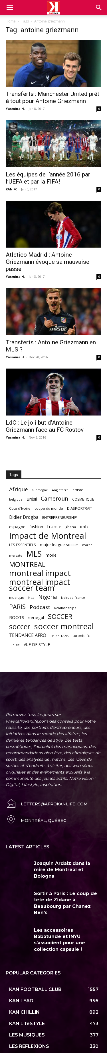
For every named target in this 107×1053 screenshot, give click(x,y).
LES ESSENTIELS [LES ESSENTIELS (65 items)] (22, 544)
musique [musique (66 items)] (16, 597)
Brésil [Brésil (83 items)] (32, 499)
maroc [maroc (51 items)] (87, 545)
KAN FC (11, 189)
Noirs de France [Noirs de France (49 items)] (73, 598)
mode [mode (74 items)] (51, 555)
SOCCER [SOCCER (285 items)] (60, 617)
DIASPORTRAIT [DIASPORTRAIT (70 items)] (79, 508)
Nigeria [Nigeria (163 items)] (47, 597)
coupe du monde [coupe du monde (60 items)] (49, 508)
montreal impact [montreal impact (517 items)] (40, 573)
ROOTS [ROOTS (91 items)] (16, 617)
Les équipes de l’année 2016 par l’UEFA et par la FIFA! (48, 178)
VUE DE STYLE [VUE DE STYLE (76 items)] (37, 644)
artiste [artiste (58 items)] (77, 490)
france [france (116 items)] (54, 526)
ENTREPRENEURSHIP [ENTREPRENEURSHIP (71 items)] (59, 517)
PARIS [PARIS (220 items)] (17, 607)
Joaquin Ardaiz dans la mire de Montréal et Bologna (62, 870)
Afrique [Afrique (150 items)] (18, 489)
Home (11, 21)
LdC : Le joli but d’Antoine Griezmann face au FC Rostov (45, 426)
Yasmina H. (15, 108)
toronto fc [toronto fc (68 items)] (81, 635)
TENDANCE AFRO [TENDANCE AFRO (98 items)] (27, 635)
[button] (99, 7)
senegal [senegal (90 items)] (36, 617)
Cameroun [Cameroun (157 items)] (54, 499)
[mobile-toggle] (10, 7)
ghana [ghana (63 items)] (70, 527)
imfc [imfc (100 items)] (84, 527)
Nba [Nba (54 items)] (31, 597)
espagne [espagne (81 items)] (17, 526)
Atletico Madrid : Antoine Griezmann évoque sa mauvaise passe (47, 261)
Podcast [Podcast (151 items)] (40, 607)
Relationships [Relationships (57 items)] (65, 608)
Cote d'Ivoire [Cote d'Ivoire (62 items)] (20, 508)
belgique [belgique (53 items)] (16, 499)
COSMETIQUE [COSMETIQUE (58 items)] (83, 499)
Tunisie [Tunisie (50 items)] (14, 645)
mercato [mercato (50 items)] (15, 555)
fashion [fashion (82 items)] (36, 526)
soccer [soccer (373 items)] (19, 627)
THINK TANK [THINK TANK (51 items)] (59, 636)
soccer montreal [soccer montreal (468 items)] (64, 626)
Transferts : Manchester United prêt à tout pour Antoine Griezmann (52, 97)
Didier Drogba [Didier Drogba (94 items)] (23, 517)
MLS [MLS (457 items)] (34, 554)
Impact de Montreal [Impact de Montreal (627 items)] (47, 536)
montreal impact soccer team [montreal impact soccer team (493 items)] (39, 585)
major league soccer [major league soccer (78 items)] (59, 544)
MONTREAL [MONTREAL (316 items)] (27, 564)
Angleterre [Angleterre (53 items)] (60, 490)
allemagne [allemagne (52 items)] (40, 490)
